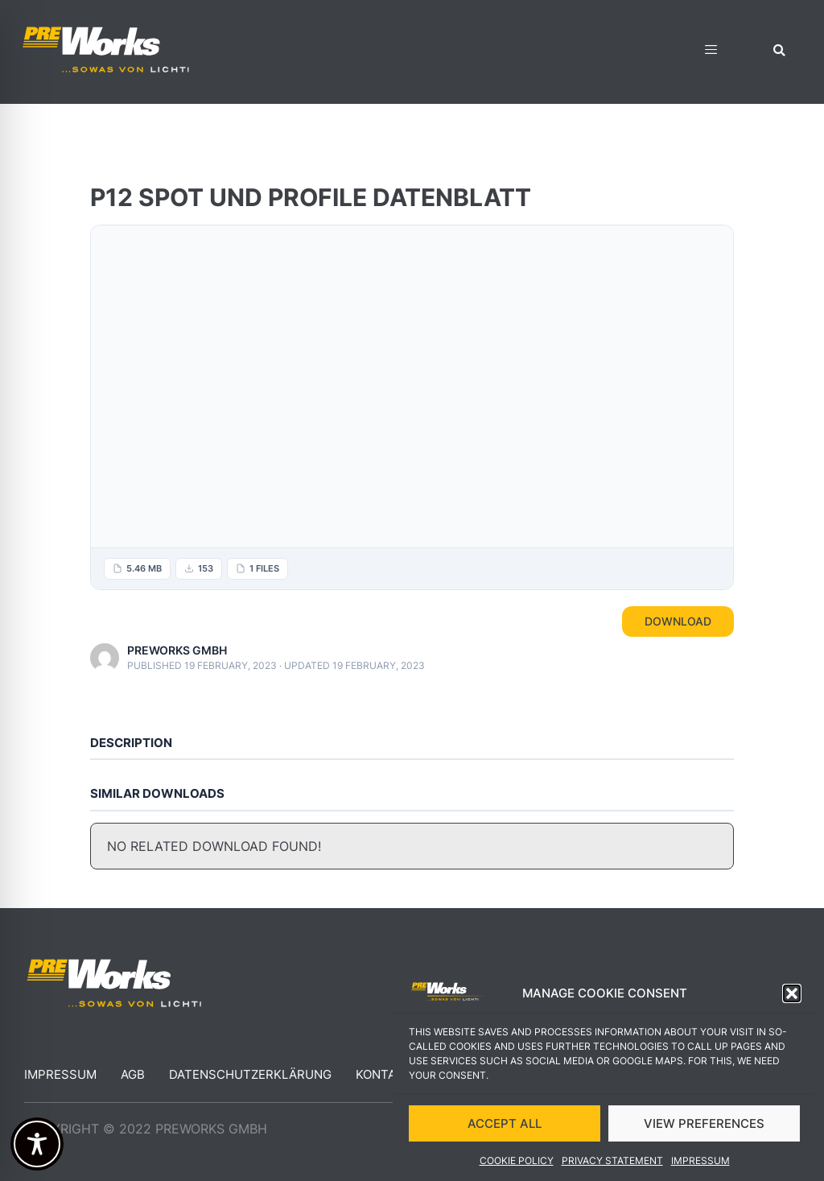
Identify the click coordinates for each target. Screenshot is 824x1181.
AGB (133, 1074)
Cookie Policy (517, 1160)
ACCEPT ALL (505, 1123)
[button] (792, 993)
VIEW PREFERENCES (704, 1123)
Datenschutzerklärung (250, 1074)
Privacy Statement (612, 1160)
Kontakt (384, 1074)
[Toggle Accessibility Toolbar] (37, 1144)
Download (678, 621)
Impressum (700, 1160)
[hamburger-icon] (711, 51)
